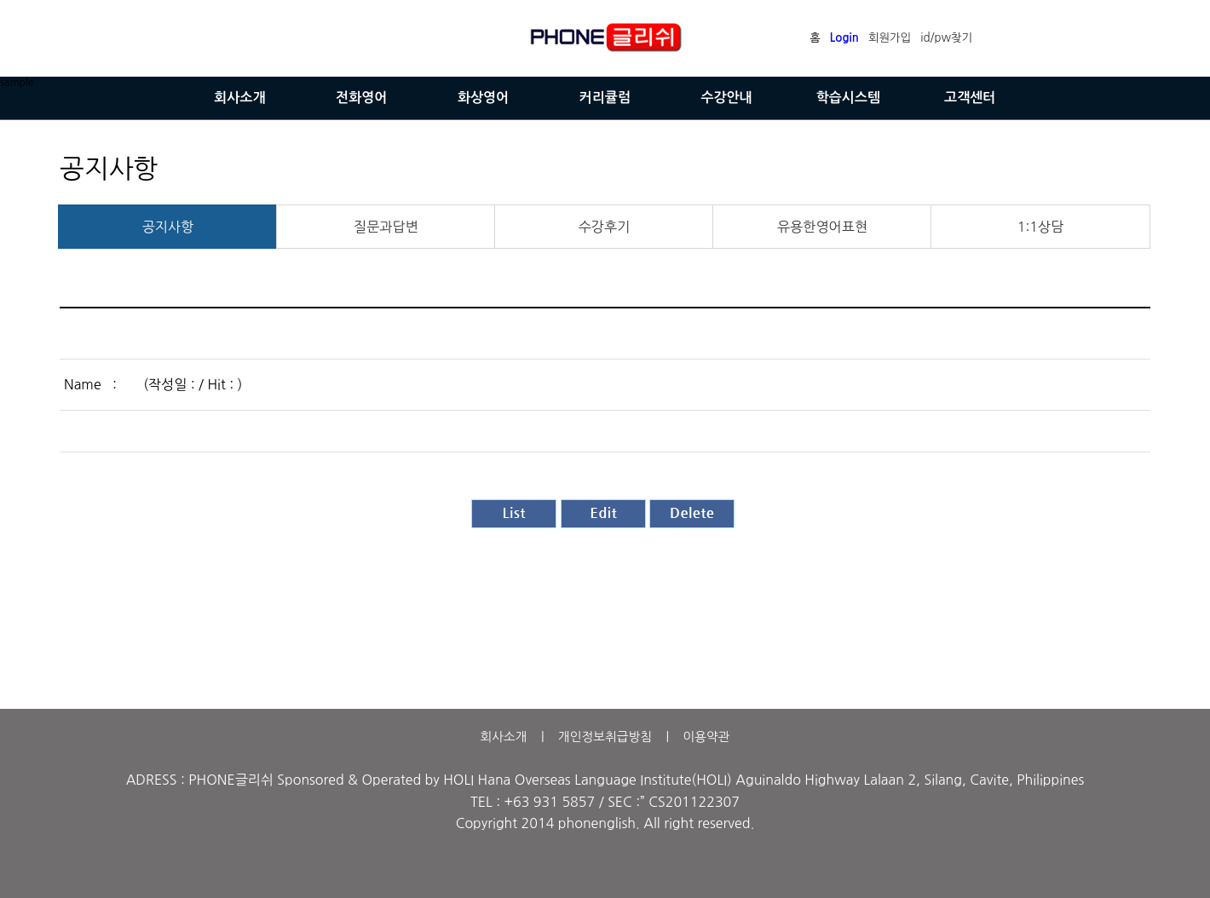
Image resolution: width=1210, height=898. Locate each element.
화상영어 (483, 97)
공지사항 (168, 226)
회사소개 (239, 97)
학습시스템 (848, 97)
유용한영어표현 (822, 226)
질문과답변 (386, 226)
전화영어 (361, 97)
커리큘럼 (605, 97)
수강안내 (726, 97)
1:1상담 (1040, 226)
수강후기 (605, 226)
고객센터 (969, 97)
